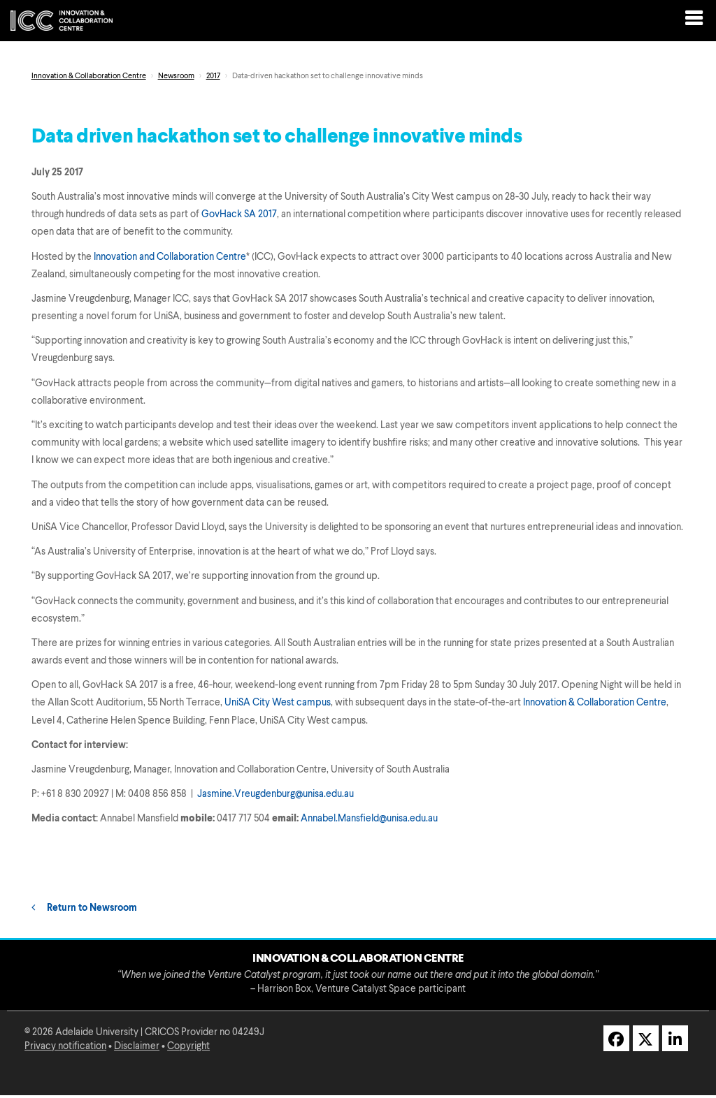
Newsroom (176, 76)
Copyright (188, 1046)
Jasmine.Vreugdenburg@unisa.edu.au (275, 794)
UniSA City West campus (277, 703)
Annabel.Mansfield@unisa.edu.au (369, 819)
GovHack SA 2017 (239, 214)
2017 (213, 76)
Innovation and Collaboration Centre (170, 257)
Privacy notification (65, 1046)
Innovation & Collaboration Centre (88, 76)
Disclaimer (136, 1046)
